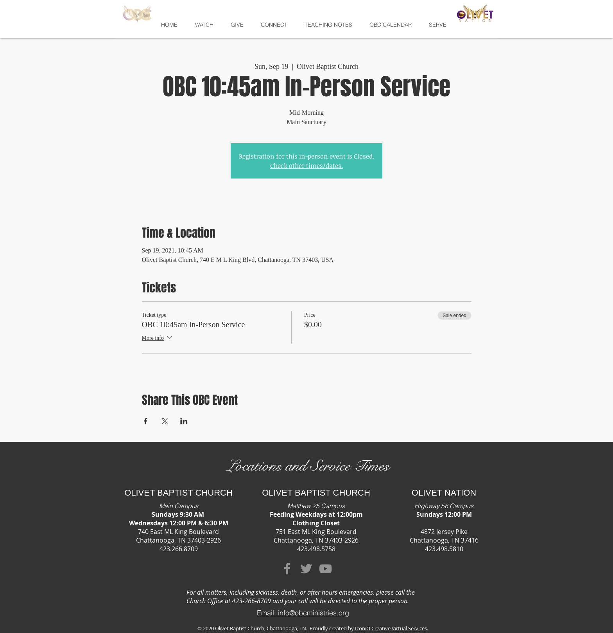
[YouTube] (325, 568)
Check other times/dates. (306, 165)
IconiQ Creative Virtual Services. (391, 628)
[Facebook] (287, 568)
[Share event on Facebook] (145, 421)
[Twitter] (306, 568)
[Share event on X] (164, 421)
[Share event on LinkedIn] (184, 421)
